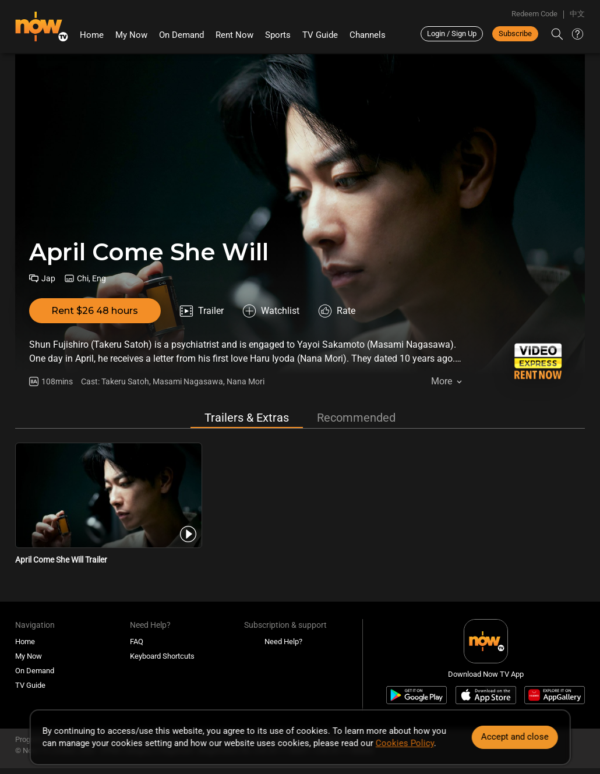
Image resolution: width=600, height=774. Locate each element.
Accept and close (514, 736)
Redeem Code (534, 13)
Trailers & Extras (246, 418)
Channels (368, 35)
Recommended (356, 418)
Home (92, 35)
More (441, 381)
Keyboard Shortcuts (162, 656)
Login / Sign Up (452, 33)
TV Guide (320, 35)
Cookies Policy (405, 743)
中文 (577, 13)
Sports (278, 35)
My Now (131, 35)
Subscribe (515, 33)
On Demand (181, 35)
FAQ (136, 641)
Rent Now (234, 35)
